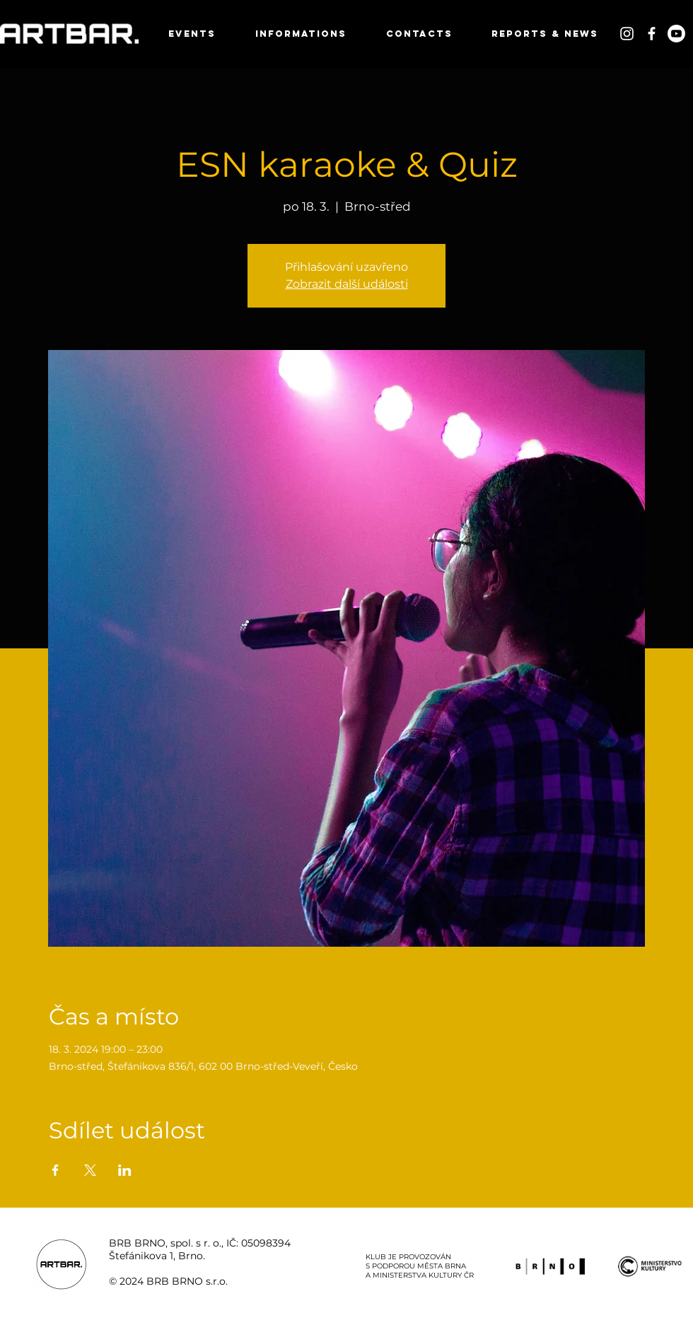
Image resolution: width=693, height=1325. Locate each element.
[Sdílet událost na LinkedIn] (125, 1170)
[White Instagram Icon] (627, 33)
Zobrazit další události (347, 284)
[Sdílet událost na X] (90, 1170)
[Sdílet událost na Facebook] (55, 1170)
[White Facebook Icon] (651, 33)
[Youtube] (676, 33)
